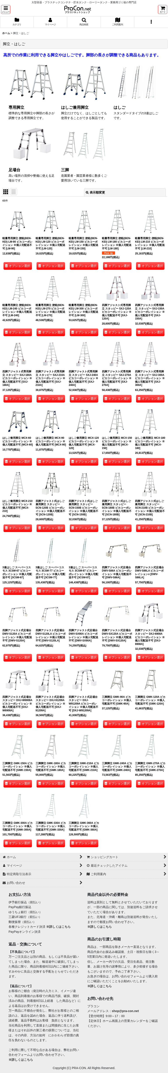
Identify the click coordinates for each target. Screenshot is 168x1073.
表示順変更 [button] (95, 192)
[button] (5, 9)
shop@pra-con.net (125, 1011)
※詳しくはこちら (58, 926)
